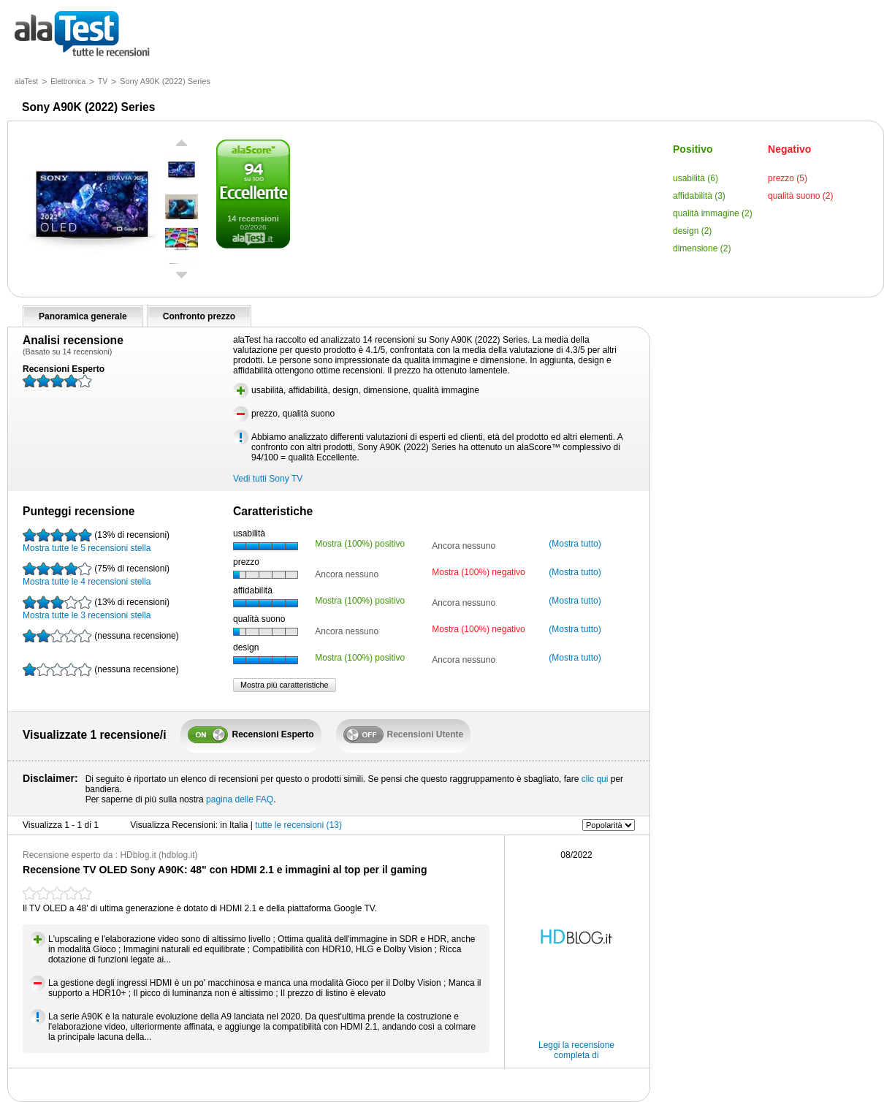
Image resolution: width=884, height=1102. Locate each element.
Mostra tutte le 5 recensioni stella (96, 540)
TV (102, 81)
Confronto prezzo (199, 316)
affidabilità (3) (699, 196)
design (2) (692, 231)
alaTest (26, 81)
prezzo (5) (787, 178)
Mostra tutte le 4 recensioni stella (96, 574)
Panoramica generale (83, 316)
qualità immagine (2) (712, 213)
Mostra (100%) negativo (478, 572)
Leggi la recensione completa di (576, 1050)
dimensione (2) (702, 248)
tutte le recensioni (82, 34)
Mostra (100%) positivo (360, 544)
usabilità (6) (695, 178)
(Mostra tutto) (575, 544)
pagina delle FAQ (239, 799)
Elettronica (67, 81)
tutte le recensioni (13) (298, 825)
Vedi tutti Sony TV (267, 479)
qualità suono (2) (800, 196)
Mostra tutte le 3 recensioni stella (96, 608)
